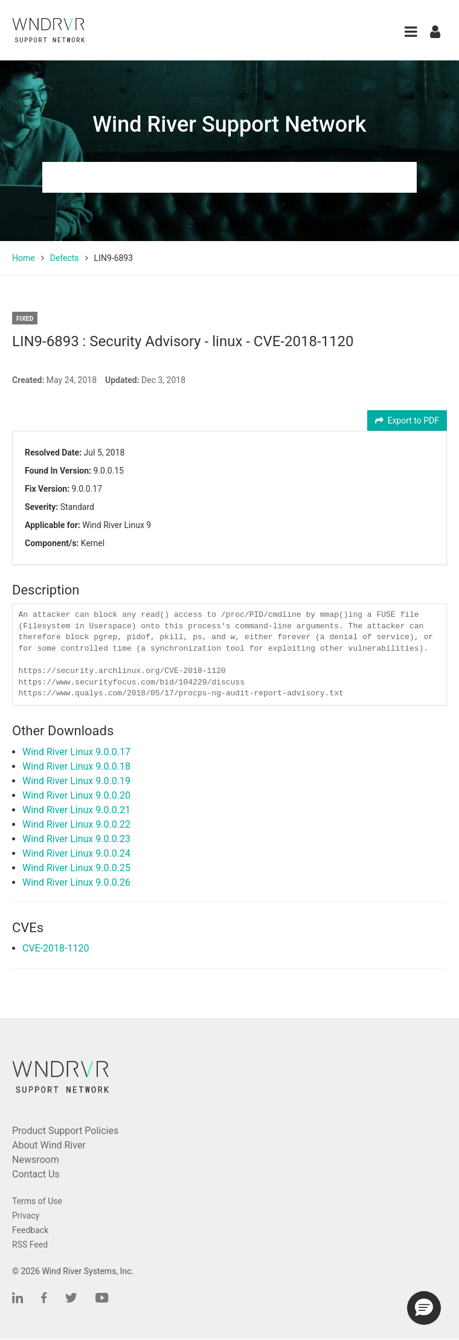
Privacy (25, 1215)
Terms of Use (37, 1201)
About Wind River (49, 1145)
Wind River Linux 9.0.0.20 (76, 795)
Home (23, 258)
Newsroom (35, 1159)
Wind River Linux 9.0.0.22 (76, 824)
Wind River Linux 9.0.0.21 (76, 810)
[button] (411, 31)
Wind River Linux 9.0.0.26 (76, 882)
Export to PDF (407, 420)
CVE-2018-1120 (55, 948)
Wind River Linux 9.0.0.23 (76, 839)
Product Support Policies (65, 1130)
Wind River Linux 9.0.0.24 (76, 853)
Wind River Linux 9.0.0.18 (76, 766)
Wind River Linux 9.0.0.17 (76, 752)
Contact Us (36, 1174)
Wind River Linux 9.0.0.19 (76, 781)
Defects (64, 258)
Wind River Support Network (229, 124)
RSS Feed (30, 1244)
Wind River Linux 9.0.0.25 (76, 868)
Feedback (30, 1230)
